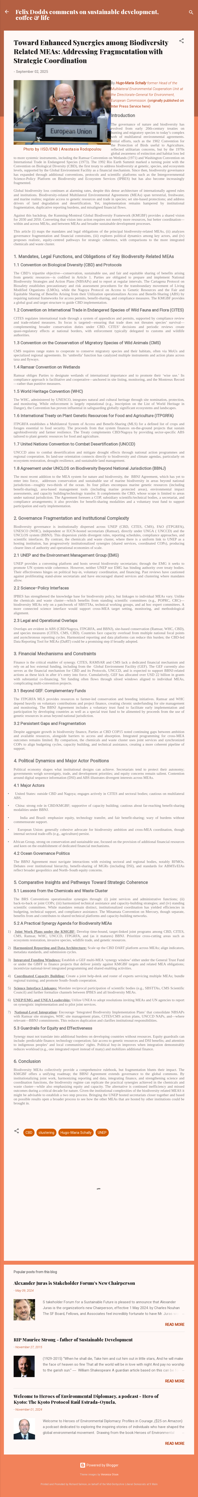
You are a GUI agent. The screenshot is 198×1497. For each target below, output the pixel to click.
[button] (181, 41)
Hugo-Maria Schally (76, 1132)
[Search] (191, 13)
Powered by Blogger (99, 1465)
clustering (46, 1132)
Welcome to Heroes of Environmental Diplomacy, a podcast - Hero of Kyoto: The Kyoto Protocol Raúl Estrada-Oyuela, (86, 1399)
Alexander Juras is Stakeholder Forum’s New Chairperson (74, 1283)
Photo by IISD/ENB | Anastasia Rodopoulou (62, 149)
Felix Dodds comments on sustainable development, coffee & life (87, 14)
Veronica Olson (109, 1474)
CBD (29, 1132)
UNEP (102, 1132)
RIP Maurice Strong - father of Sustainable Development (73, 1340)
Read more (174, 1324)
